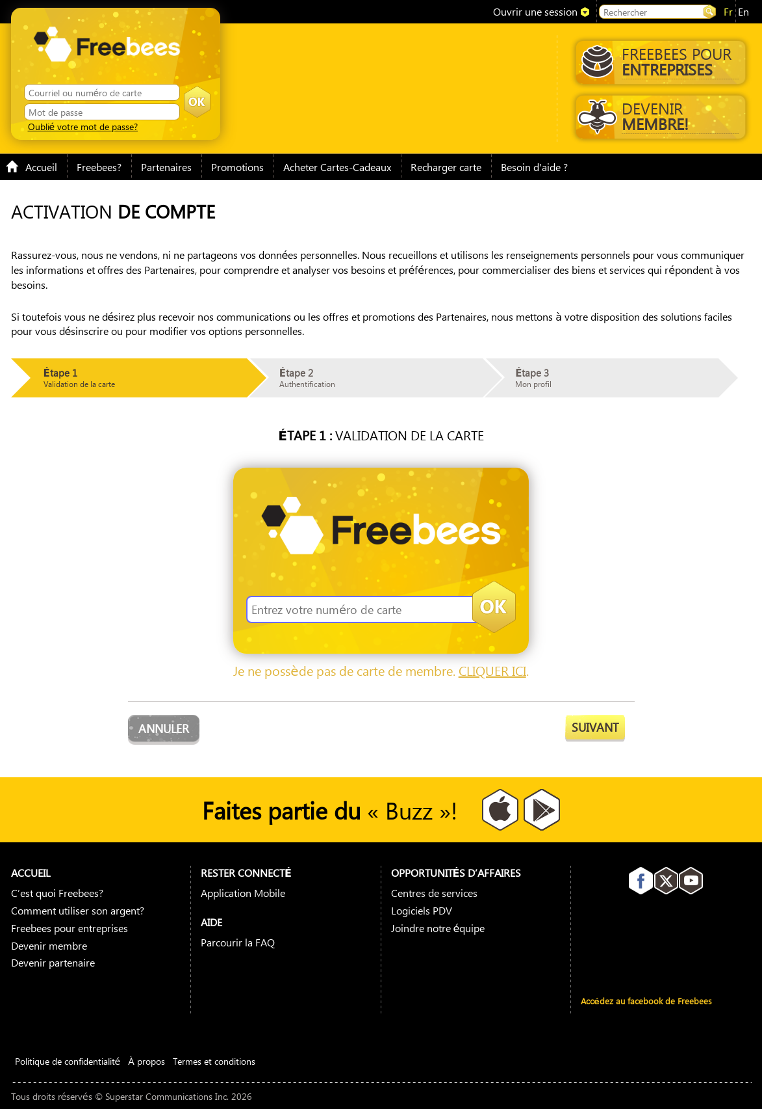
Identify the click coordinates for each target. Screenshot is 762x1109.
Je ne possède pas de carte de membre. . (380, 670)
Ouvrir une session (535, 11)
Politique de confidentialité (68, 1061)
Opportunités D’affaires (456, 872)
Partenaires (166, 167)
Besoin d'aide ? (534, 167)
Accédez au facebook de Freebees (646, 1000)
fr (728, 11)
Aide (211, 922)
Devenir (658, 116)
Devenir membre (49, 945)
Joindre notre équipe (438, 928)
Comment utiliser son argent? (77, 910)
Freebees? (99, 167)
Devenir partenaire (53, 962)
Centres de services (434, 893)
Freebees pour (660, 61)
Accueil (31, 167)
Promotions (237, 167)
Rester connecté (246, 872)
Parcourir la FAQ (238, 942)
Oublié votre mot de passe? (83, 126)
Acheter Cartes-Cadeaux (337, 167)
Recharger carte (446, 167)
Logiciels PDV (421, 910)
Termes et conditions (214, 1061)
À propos (146, 1061)
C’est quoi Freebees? (57, 893)
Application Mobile (243, 893)
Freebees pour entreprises (69, 928)
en (743, 11)
